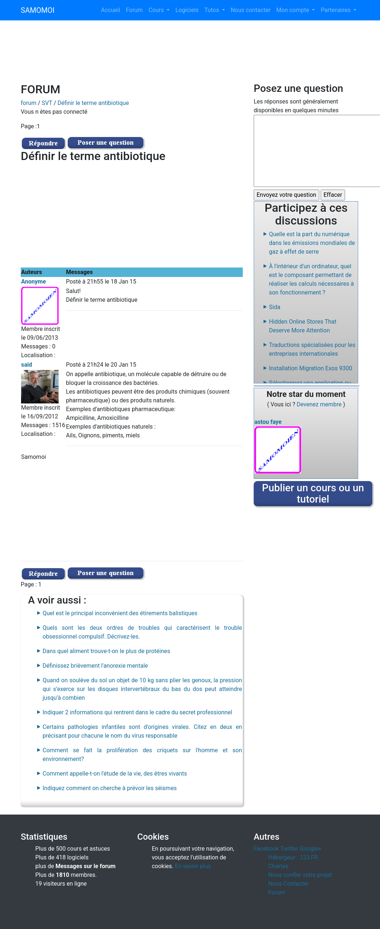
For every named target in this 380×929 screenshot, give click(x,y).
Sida (274, 307)
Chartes (278, 866)
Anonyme (33, 281)
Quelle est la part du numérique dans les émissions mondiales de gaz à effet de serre (312, 243)
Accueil (110, 10)
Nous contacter (250, 10)
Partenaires (336, 10)
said (26, 364)
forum (28, 102)
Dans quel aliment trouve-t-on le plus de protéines (106, 651)
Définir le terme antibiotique (93, 102)
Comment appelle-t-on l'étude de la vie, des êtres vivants (115, 773)
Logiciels (187, 10)
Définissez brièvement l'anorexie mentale (95, 665)
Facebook (266, 848)
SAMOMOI (38, 10)
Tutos (213, 10)
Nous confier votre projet (300, 874)
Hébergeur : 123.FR (293, 857)
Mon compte (293, 10)
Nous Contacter (288, 883)
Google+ (310, 848)
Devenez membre (320, 404)
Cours (157, 10)
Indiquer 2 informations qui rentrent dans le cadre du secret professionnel (137, 712)
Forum (134, 10)
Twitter (289, 848)
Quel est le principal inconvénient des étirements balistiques (120, 613)
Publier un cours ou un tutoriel (313, 493)
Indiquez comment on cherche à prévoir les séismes (110, 788)
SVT (47, 102)
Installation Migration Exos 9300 (310, 368)
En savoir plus (193, 866)
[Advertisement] (190, 56)
